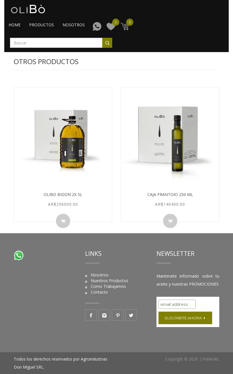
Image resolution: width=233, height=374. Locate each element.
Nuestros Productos (109, 280)
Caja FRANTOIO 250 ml (170, 194)
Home (15, 24)
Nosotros (74, 24)
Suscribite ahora (185, 318)
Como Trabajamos (108, 286)
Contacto (99, 292)
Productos (41, 24)
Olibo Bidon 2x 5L (63, 194)
